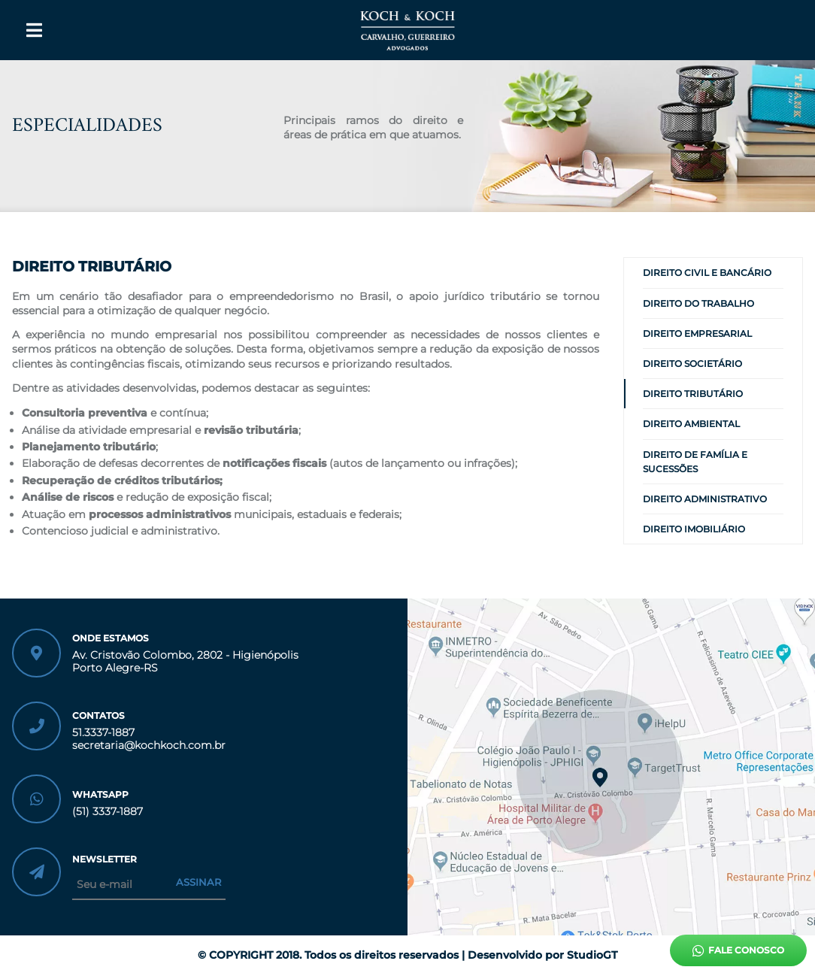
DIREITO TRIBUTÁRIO (693, 393)
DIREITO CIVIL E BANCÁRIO (707, 272)
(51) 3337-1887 (107, 811)
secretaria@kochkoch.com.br (149, 745)
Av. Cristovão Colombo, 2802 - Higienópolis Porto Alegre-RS (185, 661)
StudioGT (592, 955)
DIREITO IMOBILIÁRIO (694, 529)
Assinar (198, 882)
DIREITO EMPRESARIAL (697, 333)
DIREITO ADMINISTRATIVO (705, 499)
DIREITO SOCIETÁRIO (692, 363)
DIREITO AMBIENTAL (691, 423)
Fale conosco (738, 950)
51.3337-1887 (103, 732)
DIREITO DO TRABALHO (698, 303)
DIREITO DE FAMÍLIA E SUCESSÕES (695, 461)
